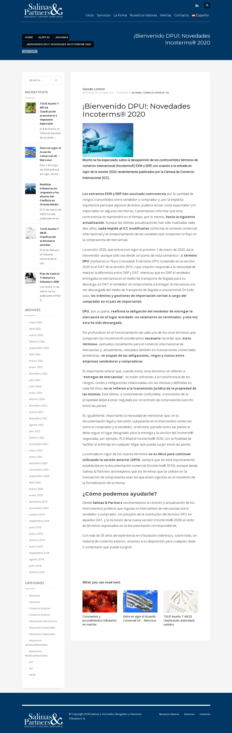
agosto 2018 (36, 559)
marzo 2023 (36, 412)
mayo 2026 (35, 322)
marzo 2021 (36, 450)
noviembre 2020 (38, 469)
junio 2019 (35, 527)
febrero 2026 (37, 341)
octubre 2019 (37, 514)
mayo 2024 (35, 393)
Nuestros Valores (169, 714)
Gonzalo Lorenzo (93, 89)
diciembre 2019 (38, 501)
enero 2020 (36, 495)
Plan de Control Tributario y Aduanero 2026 (49, 277)
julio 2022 (34, 431)
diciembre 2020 (38, 463)
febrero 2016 (37, 572)
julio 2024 (34, 380)
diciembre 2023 (38, 405)
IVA (167, 92)
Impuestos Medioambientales (36, 653)
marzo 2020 (36, 489)
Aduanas (137, 92)
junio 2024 (35, 386)
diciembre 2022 (38, 418)
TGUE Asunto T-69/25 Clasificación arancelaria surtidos (179, 620)
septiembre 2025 (39, 348)
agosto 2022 (36, 425)
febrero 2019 (37, 540)
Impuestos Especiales (42, 627)
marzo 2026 (36, 335)
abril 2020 (35, 482)
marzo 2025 (36, 360)
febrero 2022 (37, 437)
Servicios (189, 714)
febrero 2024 (37, 399)
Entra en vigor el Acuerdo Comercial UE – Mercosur (139, 618)
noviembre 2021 (38, 444)
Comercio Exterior (154, 92)
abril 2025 (35, 354)
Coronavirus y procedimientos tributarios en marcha (99, 620)
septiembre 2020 (39, 476)
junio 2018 (35, 565)
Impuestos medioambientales (36, 643)
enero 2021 (36, 457)
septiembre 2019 (39, 521)
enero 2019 (36, 546)
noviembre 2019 (38, 508)
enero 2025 (36, 367)
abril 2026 (35, 328)
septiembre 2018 (39, 553)
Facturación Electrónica (43, 621)
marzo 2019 (36, 533)
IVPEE (32, 675)
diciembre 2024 (38, 373)
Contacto (205, 714)
